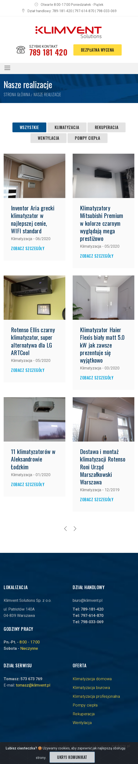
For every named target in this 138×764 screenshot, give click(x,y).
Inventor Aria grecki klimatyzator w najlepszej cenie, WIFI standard (32, 219)
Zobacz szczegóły (27, 248)
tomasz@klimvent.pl (33, 685)
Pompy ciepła (87, 138)
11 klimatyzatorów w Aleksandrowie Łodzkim (33, 459)
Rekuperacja (106, 127)
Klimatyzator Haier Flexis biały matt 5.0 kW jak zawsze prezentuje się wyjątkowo (102, 344)
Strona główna (17, 94)
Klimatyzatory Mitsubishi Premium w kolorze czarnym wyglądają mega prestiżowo (101, 223)
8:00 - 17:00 (30, 642)
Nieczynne (29, 648)
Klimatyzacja (67, 127)
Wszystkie (29, 127)
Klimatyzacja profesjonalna (96, 696)
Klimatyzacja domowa (92, 679)
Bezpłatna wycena (97, 50)
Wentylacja (48, 138)
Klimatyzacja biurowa (91, 688)
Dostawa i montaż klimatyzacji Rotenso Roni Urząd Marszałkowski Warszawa (102, 466)
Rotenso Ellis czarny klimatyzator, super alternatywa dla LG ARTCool (33, 341)
